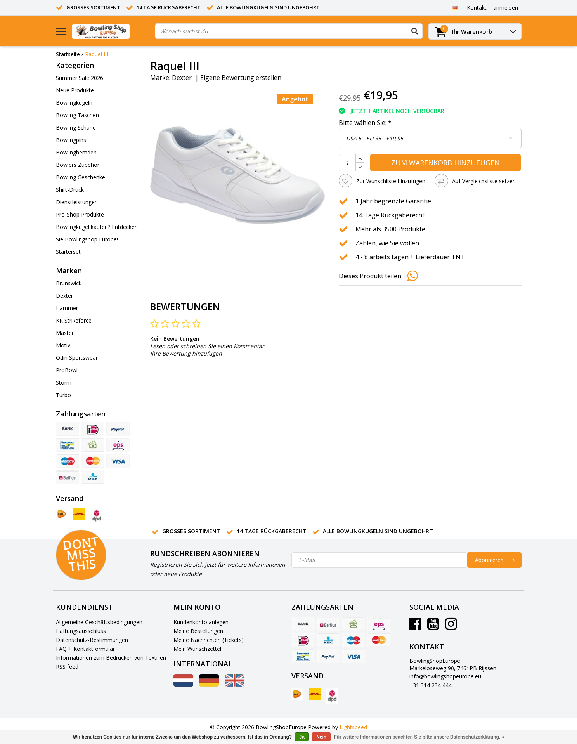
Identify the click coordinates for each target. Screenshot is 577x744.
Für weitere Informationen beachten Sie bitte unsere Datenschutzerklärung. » (419, 737)
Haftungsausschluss (81, 631)
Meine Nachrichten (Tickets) (208, 639)
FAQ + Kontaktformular (85, 648)
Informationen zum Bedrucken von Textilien (111, 657)
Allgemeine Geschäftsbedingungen (99, 622)
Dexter (182, 77)
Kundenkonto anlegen (201, 622)
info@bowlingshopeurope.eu (445, 676)
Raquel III (96, 54)
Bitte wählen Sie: (365, 122)
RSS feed (67, 666)
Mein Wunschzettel (197, 648)
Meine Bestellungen (198, 631)
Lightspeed (353, 727)
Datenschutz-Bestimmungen (92, 639)
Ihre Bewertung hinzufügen (186, 353)
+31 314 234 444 (430, 685)
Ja (301, 737)
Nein (321, 737)
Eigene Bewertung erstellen (240, 77)
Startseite (68, 54)
